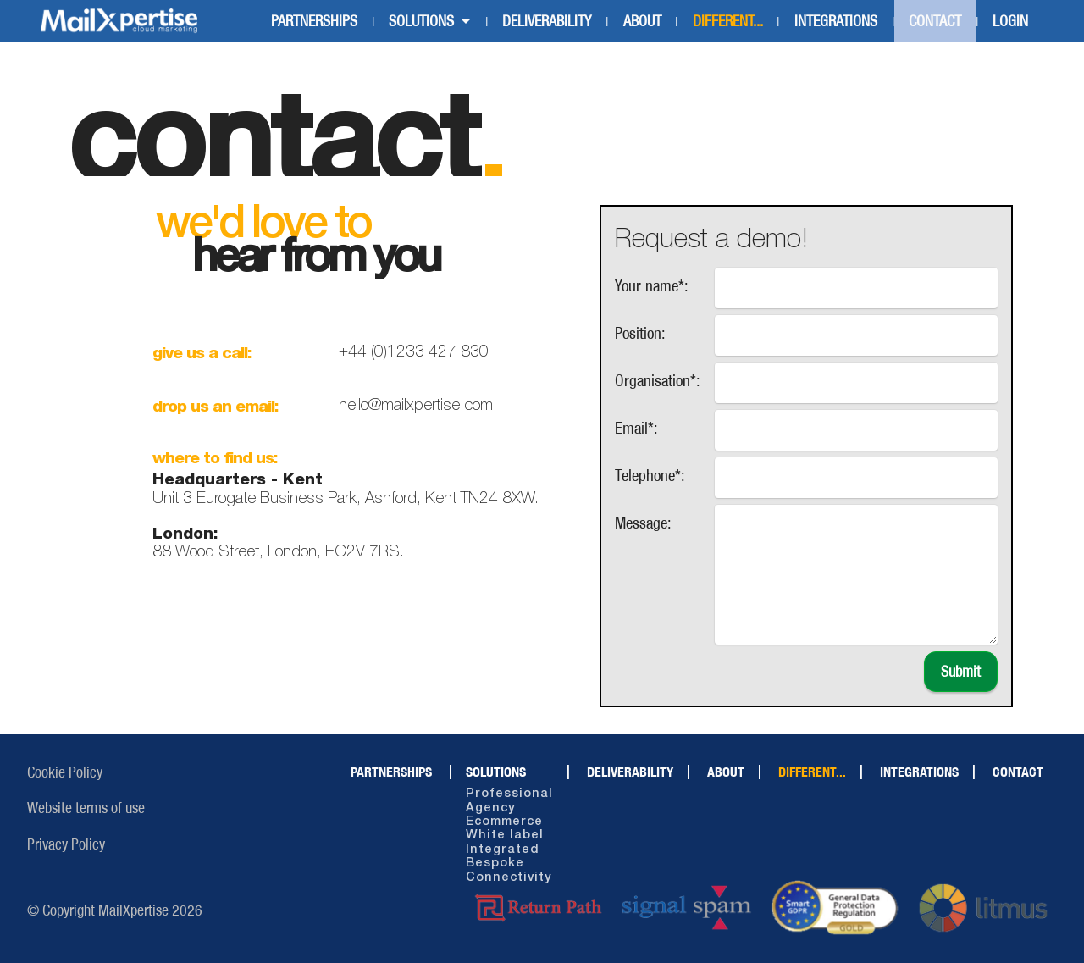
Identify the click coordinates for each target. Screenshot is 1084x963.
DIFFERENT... (728, 21)
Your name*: (652, 285)
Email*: (636, 427)
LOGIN (1010, 21)
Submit (961, 671)
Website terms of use (86, 808)
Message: (643, 522)
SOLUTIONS (421, 21)
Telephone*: (650, 475)
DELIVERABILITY (546, 21)
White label (505, 835)
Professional (509, 794)
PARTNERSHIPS (314, 21)
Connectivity (508, 877)
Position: (640, 333)
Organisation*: (657, 380)
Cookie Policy (64, 772)
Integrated (502, 849)
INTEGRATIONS (835, 21)
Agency (490, 808)
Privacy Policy (66, 844)
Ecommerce (504, 821)
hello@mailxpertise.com (416, 405)
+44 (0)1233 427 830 (414, 352)
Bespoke (495, 863)
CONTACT (935, 21)
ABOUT (642, 21)
